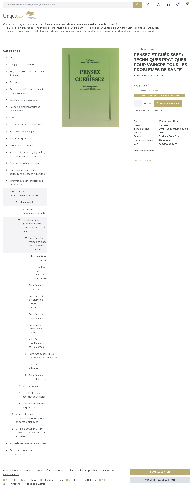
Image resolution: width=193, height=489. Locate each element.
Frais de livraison (152, 90)
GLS (106, 480)
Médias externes (54, 480)
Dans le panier (168, 103)
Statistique (31, 480)
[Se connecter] (149, 5)
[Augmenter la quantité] (145, 103)
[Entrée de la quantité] (138, 103)
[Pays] (168, 5)
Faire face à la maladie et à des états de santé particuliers (124, 28)
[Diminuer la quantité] (149, 103)
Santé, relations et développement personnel (66, 24)
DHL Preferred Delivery (83, 480)
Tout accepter (160, 472)
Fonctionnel (14, 484)
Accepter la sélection (160, 480)
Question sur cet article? (143, 161)
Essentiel (13, 480)
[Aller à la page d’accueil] (19, 24)
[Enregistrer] (159, 5)
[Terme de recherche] (68, 5)
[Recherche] (137, 5)
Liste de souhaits (149, 110)
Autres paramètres (35, 484)
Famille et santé (107, 24)
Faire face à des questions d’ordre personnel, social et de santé (45, 28)
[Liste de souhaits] (177, 5)
